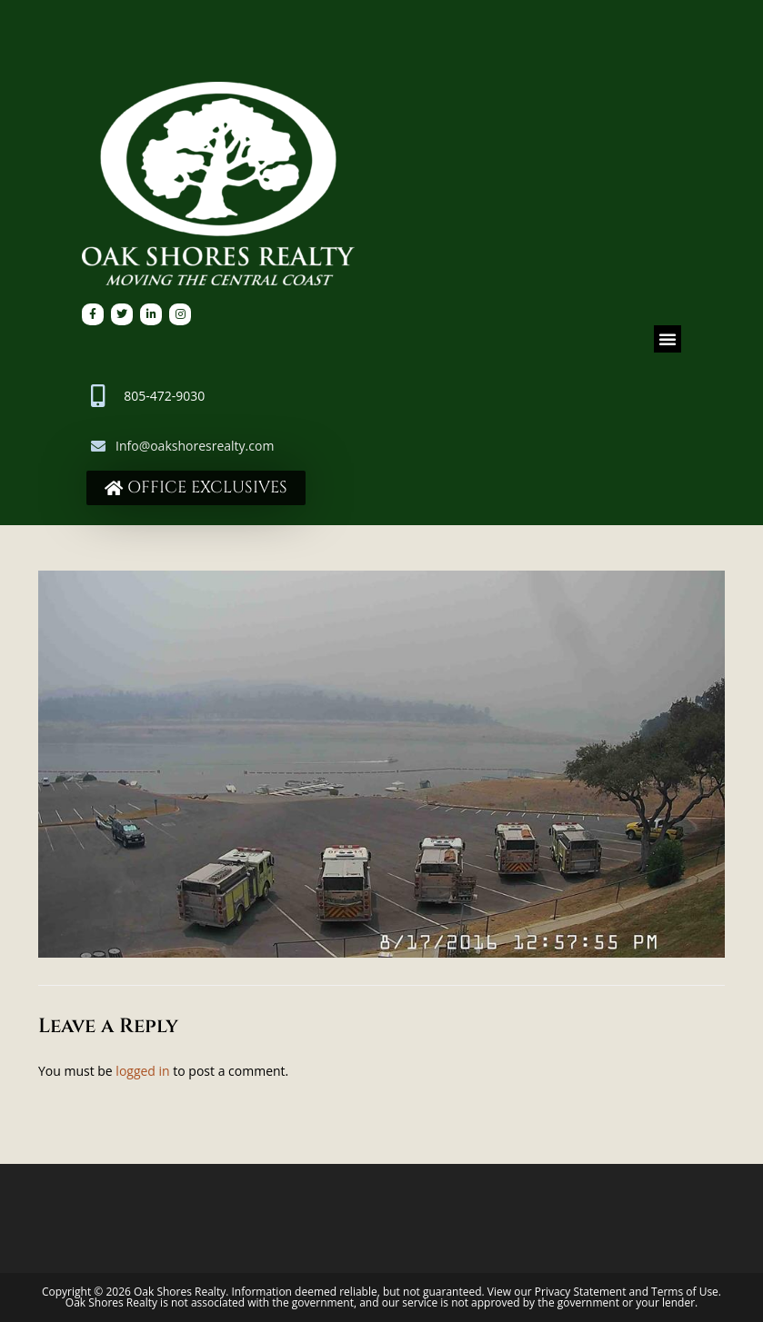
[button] (667, 339)
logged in (142, 1070)
